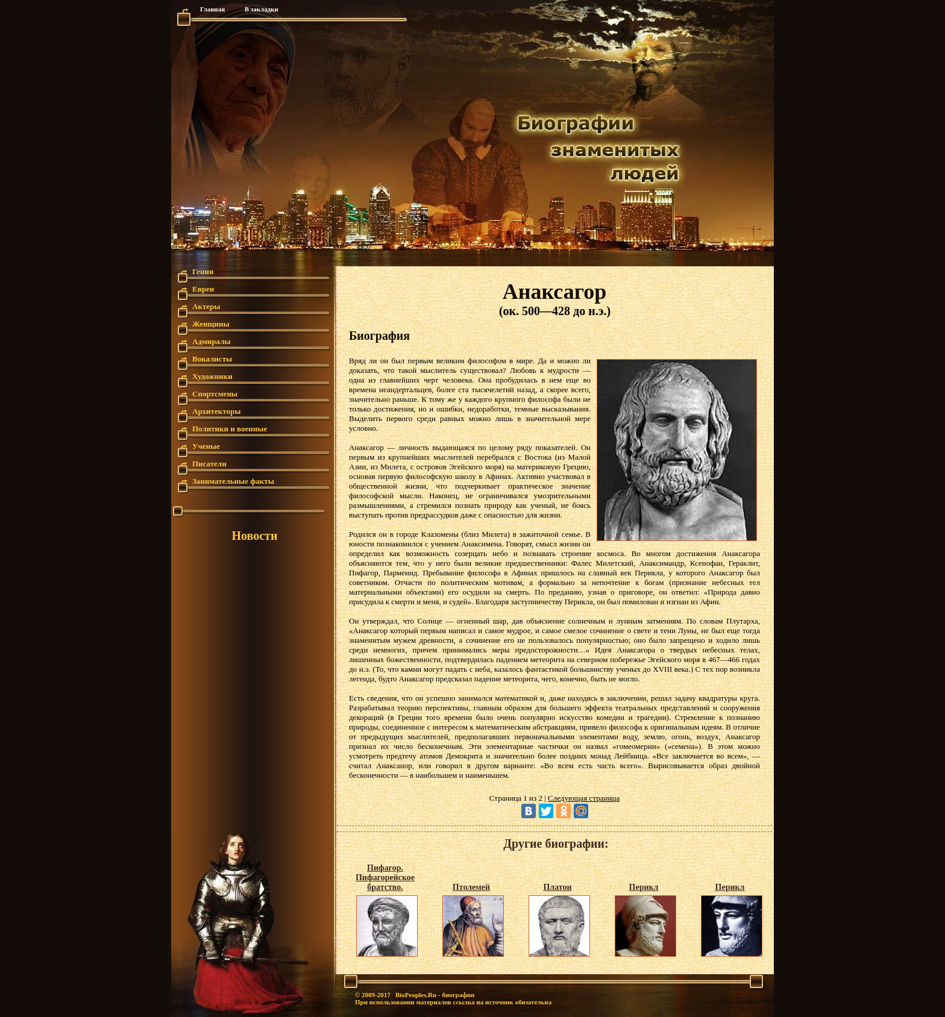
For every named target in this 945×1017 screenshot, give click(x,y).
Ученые (206, 446)
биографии (458, 994)
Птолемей (471, 887)
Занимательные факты (233, 481)
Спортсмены (214, 393)
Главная (212, 9)
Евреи (203, 288)
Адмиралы (211, 341)
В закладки (261, 9)
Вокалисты (212, 358)
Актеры (206, 306)
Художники (212, 376)
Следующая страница (584, 798)
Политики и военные (229, 428)
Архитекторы (216, 411)
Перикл (644, 887)
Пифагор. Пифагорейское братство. (385, 877)
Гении (203, 271)
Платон (557, 887)
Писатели (209, 463)
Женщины (211, 323)
